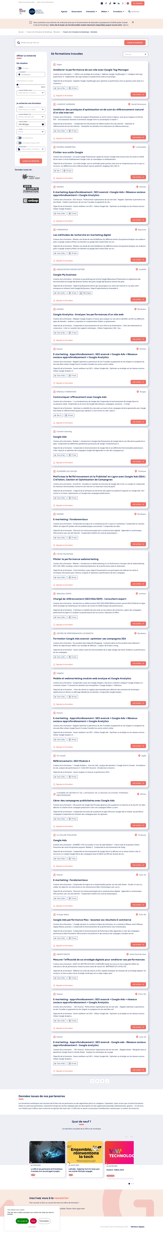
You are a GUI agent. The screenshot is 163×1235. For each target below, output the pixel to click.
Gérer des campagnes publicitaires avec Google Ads (84, 800)
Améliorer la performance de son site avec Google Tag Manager (91, 69)
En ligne (25, 68)
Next (131, 1137)
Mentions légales (137, 1226)
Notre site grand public (27, 2)
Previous (127, 1137)
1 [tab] (129, 1183)
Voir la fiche (137, 94)
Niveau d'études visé (25, 114)
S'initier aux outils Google (68, 152)
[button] (31, 92)
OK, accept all (22, 1221)
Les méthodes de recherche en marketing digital (82, 234)
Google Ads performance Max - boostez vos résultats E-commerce (92, 919)
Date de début (23, 121)
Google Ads (60, 436)
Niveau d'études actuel (25, 90)
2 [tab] (131, 1183)
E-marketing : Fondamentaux (70, 519)
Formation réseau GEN (32, 143)
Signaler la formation (64, 96)
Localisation (22, 72)
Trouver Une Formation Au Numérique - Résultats (43, 32)
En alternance (27, 138)
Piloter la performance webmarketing (75, 559)
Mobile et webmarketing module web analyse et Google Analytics (92, 678)
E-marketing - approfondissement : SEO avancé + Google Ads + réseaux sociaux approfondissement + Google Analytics (95, 1001)
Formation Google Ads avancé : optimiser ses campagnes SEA (89, 638)
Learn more (32, 1227)
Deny (33, 1221)
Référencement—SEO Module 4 (71, 760)
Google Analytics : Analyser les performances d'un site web (88, 314)
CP (125, 25)
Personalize (44, 1221)
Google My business (64, 274)
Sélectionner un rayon (25, 81)
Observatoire (76, 11)
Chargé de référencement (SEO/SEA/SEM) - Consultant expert (89, 598)
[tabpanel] (47, 1159)
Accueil (21, 32)
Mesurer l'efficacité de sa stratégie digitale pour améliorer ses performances (99, 959)
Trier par (128, 54)
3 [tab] (133, 1183)
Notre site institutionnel (45, 2)
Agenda (64, 11)
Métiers (21, 107)
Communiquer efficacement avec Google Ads (80, 396)
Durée (21, 129)
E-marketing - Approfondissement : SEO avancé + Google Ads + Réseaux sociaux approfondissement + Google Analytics (95, 356)
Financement (22, 146)
